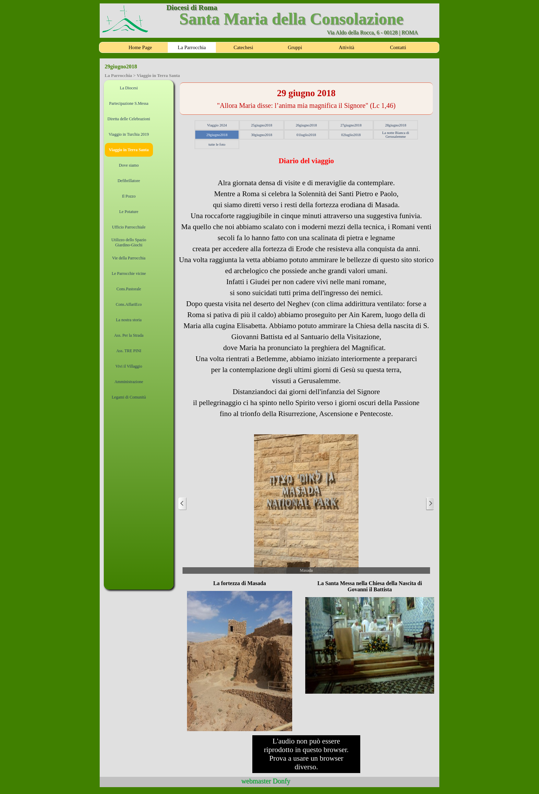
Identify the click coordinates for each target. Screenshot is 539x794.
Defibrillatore (129, 180)
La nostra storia (129, 319)
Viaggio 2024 (217, 125)
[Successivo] (430, 503)
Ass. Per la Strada (128, 335)
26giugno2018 (306, 125)
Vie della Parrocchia (128, 258)
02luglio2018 (351, 135)
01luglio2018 (306, 135)
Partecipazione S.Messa (128, 103)
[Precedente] (182, 503)
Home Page (140, 47)
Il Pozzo (129, 196)
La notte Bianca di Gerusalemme (395, 134)
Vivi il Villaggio (129, 366)
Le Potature (129, 211)
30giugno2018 (261, 135)
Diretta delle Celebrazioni (129, 118)
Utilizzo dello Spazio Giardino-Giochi (128, 242)
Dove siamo (129, 165)
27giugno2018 (351, 125)
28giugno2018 (395, 125)
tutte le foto (216, 144)
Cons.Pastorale (129, 289)
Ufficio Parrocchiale (128, 227)
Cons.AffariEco (129, 304)
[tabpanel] (306, 98)
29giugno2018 (217, 135)
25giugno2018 (261, 125)
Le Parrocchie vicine (129, 273)
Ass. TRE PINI (128, 350)
